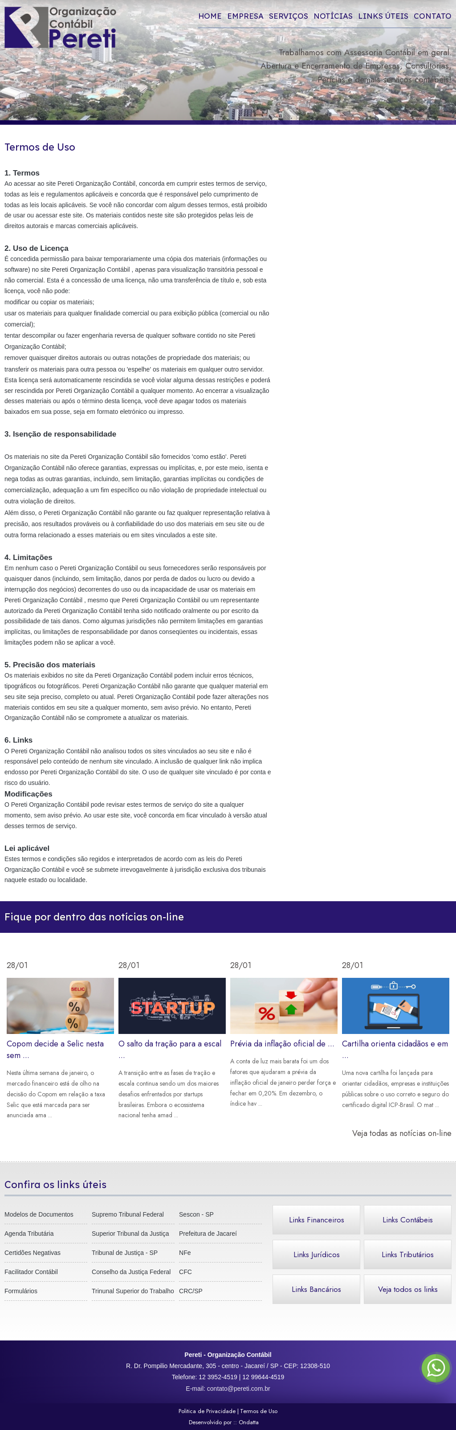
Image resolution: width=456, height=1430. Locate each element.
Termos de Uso (258, 1411)
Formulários (20, 1291)
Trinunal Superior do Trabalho (133, 1291)
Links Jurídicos (316, 1254)
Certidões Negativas (32, 1252)
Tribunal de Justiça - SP (125, 1252)
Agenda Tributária (29, 1233)
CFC (185, 1271)
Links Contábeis (408, 1219)
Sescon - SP (196, 1214)
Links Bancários (316, 1289)
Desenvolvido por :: (228, 1422)
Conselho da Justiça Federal (131, 1271)
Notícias (333, 15)
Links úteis (383, 15)
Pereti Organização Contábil (96, 183)
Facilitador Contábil (31, 1271)
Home (210, 15)
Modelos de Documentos (38, 1214)
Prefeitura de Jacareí (208, 1233)
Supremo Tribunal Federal (128, 1214)
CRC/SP (191, 1291)
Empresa (245, 15)
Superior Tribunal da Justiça (130, 1233)
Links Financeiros (316, 1219)
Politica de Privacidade (207, 1411)
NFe (185, 1252)
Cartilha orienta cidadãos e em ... (395, 1044)
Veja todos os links (408, 1289)
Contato (433, 15)
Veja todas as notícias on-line (402, 1133)
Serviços (288, 15)
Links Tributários (408, 1254)
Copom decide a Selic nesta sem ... (60, 1049)
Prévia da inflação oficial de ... (284, 1043)
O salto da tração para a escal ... (172, 1049)
